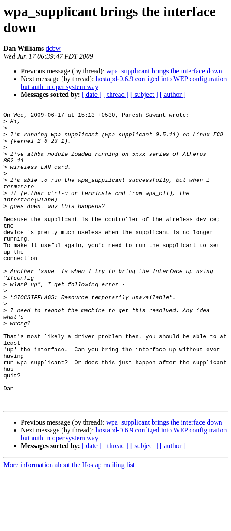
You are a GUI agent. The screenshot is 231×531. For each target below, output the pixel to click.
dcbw (53, 48)
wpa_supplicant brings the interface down (164, 71)
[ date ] (91, 94)
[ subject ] (144, 94)
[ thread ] (116, 94)
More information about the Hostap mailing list (69, 523)
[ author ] (173, 94)
